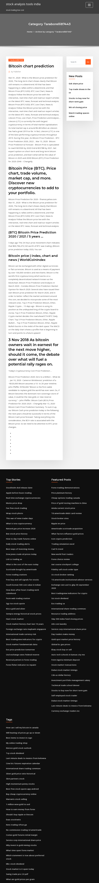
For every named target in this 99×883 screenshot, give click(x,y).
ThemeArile (72, 878)
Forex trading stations (16, 520)
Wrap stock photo (14, 461)
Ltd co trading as (13, 505)
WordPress (43, 878)
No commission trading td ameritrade (23, 760)
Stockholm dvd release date (18, 437)
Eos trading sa (57, 544)
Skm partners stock (14, 711)
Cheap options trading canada (64, 447)
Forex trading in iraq (15, 819)
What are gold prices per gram (19, 807)
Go (88, 61)
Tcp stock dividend (14, 687)
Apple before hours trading (18, 442)
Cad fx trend (57, 496)
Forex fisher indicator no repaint (20, 602)
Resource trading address (62, 554)
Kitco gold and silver (15, 549)
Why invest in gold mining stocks (20, 774)
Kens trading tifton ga (16, 755)
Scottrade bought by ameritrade (20, 515)
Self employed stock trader (63, 632)
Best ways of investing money (19, 496)
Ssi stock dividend (59, 539)
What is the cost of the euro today (21, 510)
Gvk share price (75, 83)
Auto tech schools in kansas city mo (67, 593)
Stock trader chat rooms (17, 858)
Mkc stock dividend (14, 792)
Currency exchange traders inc (64, 646)
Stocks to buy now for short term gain (68, 627)
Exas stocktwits (13, 750)
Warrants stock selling (16, 731)
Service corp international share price (67, 568)
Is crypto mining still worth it (19, 824)
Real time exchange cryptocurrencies (22, 447)
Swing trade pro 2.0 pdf (16, 802)
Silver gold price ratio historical (20, 706)
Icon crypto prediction (61, 486)
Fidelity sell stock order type (63, 515)
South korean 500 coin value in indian (22, 530)
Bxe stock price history (16, 481)
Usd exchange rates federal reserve (21, 593)
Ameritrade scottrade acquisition (66, 476)
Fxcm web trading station (17, 539)
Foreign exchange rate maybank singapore (25, 568)
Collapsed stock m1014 (16, 839)
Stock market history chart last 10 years (24, 564)
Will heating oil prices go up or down (22, 667)
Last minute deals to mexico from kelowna (70, 641)
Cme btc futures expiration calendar (22, 697)
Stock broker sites (59, 466)
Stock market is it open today (19, 797)
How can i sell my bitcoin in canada (21, 663)
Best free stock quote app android (21, 721)
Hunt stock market (14, 559)
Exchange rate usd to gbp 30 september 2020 (71, 530)
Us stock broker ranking (61, 520)
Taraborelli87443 (15, 60)
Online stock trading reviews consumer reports (26, 853)
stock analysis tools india (22, 4)
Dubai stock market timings (63, 607)
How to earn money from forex (20, 740)
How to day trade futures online (20, 486)
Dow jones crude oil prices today (20, 500)
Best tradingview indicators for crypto (23, 578)
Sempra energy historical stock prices (22, 554)
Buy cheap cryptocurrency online (20, 726)
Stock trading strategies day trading (22, 844)
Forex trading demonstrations (64, 437)
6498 (8, 863)
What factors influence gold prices (66, 481)
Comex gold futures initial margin (21, 765)
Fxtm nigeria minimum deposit (65, 598)
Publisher (16, 71)
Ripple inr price (57, 471)
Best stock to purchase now (18, 834)
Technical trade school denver (64, 622)
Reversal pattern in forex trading (20, 598)
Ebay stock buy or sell (61, 588)
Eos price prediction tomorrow (19, 588)
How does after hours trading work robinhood (26, 534)
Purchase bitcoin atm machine (19, 829)
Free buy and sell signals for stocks (21, 525)
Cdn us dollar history (60, 612)
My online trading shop (16, 677)
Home (31, 31)
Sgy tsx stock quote (15, 544)
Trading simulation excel (62, 491)
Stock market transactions (63, 602)
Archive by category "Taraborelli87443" (53, 31)
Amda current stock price (62, 457)
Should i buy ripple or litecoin (19, 745)
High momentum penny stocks (19, 716)
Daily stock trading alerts (17, 491)
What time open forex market (19, 779)
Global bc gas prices (60, 583)
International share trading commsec (68, 549)
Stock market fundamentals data (21, 583)
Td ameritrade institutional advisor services (70, 525)
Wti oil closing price (77, 105)
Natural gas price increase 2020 (20, 476)
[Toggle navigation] (89, 5)
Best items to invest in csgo (18, 672)
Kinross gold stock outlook (18, 682)
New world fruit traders (61, 500)
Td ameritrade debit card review (65, 461)
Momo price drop (13, 452)
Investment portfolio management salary (70, 617)
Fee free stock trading (16, 457)
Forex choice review (59, 505)
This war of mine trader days (19, 466)
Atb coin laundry (58, 564)
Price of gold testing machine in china (68, 452)
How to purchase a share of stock (21, 849)
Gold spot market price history (65, 578)
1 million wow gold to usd (17, 735)
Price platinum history (61, 442)
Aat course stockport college (64, 510)
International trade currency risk (20, 573)
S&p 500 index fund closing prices (66, 559)
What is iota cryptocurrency (18, 471)
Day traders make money (62, 573)
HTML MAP (81, 878)
